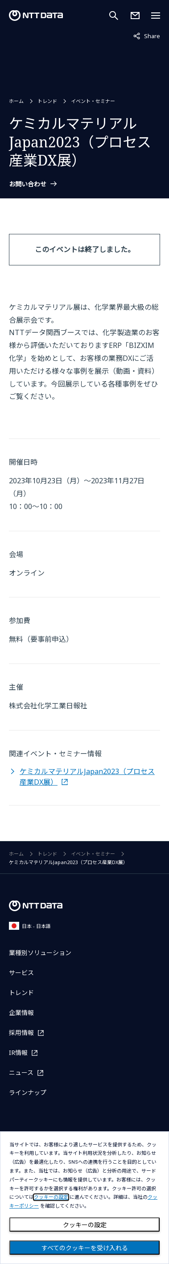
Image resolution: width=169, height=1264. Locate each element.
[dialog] (84, 1197)
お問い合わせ (27, 184)
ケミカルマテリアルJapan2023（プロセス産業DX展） (87, 776)
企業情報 (21, 1012)
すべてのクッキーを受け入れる (84, 1248)
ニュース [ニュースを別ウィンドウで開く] (21, 1072)
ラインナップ (27, 1092)
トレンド (47, 101)
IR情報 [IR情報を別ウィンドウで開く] (18, 1052)
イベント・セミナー (93, 101)
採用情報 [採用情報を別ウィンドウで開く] (21, 1032)
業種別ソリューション (40, 952)
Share (146, 35)
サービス (21, 972)
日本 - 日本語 (30, 925)
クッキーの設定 (85, 1224)
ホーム (16, 101)
